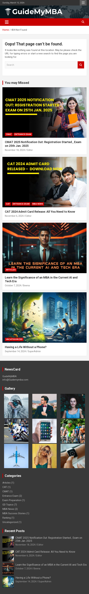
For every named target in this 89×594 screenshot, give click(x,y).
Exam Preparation (11, 500)
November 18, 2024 (15, 150)
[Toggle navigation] (6, 22)
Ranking (6, 517)
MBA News (37, 204)
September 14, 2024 (15, 351)
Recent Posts (15, 531)
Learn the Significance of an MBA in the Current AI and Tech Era (51, 564)
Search (81, 65)
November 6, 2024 (14, 216)
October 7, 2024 (13, 285)
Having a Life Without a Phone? (25, 347)
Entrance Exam (22, 134)
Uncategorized (14, 339)
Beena (26, 285)
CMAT (9, 134)
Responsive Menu (83, 3)
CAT (8, 204)
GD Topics (7, 504)
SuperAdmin (34, 351)
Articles (11, 270)
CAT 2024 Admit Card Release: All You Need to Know (40, 211)
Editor (30, 150)
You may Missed (17, 83)
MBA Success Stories (14, 513)
